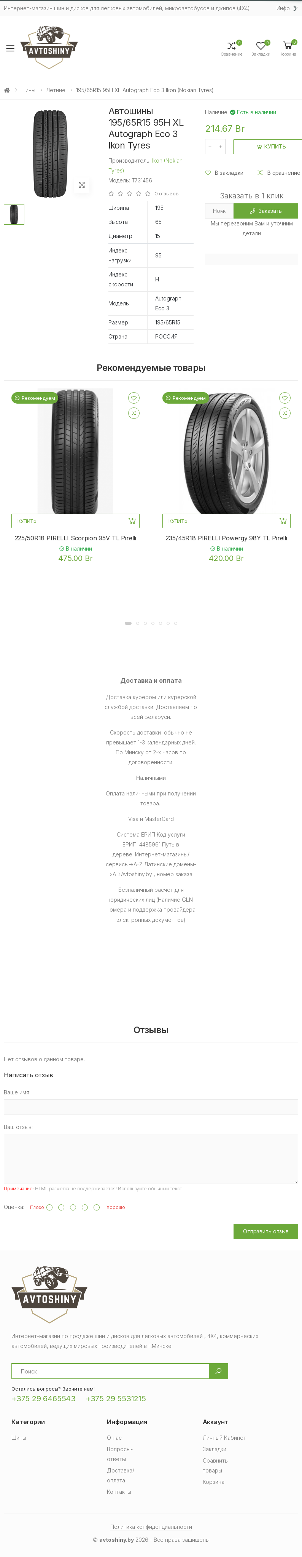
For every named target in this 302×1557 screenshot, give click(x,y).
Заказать (266, 211)
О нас (114, 1437)
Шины (28, 90)
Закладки (214, 1449)
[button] (288, 48)
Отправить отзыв (266, 1231)
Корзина (213, 1482)
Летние (55, 90)
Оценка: (14, 1207)
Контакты (119, 1491)
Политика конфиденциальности (151, 1526)
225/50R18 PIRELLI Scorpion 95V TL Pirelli (75, 538)
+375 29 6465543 (43, 1398)
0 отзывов (166, 193)
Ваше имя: (17, 1092)
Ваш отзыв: (18, 1127)
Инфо (283, 8)
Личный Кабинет (224, 1437)
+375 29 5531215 (116, 1398)
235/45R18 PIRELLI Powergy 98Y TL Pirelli (226, 538)
